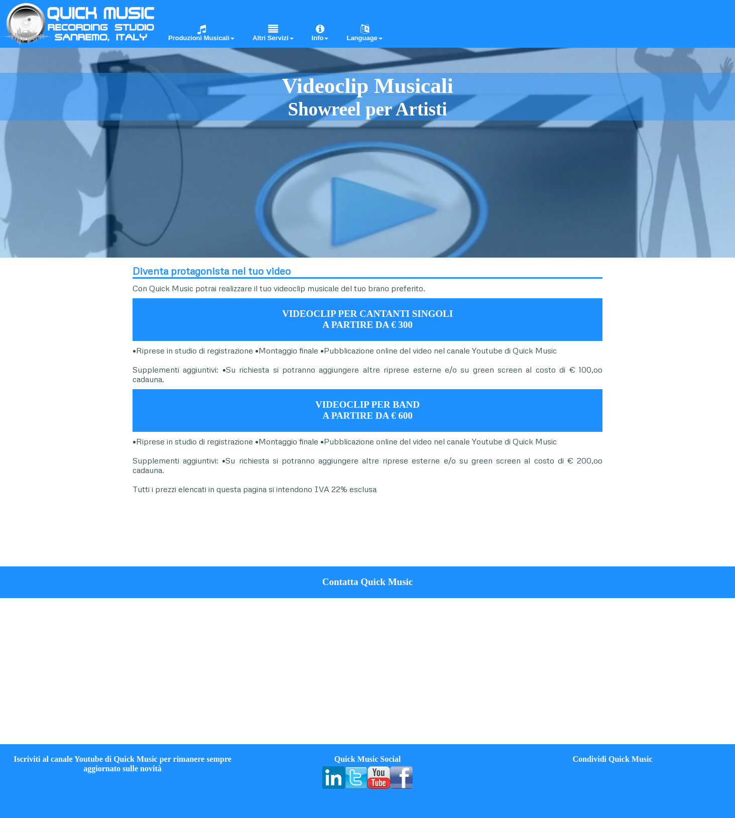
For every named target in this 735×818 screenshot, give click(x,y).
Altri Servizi (273, 33)
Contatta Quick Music (367, 581)
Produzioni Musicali (201, 33)
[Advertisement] (61, 410)
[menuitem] (198, 23)
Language (364, 33)
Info (320, 33)
